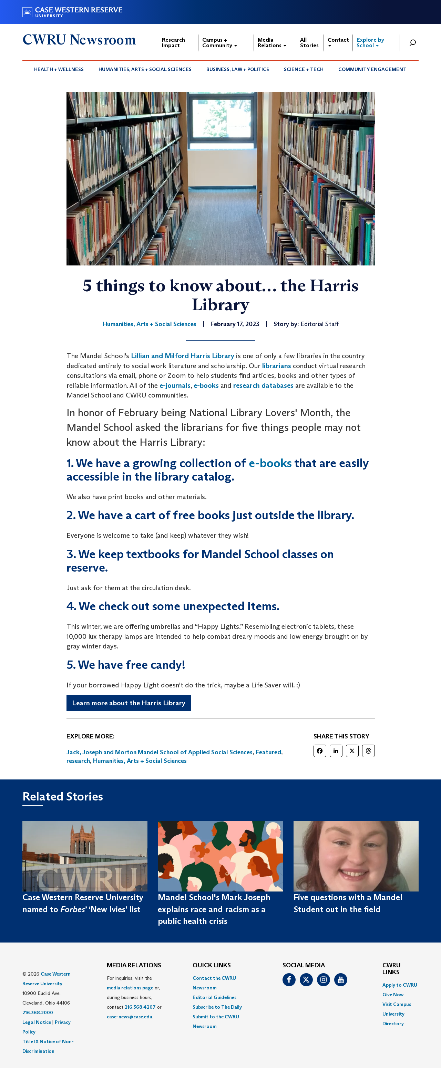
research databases (263, 385)
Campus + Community (219, 43)
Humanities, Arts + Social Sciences (145, 69)
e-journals (175, 385)
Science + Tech (304, 69)
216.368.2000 (37, 1012)
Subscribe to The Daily (217, 1007)
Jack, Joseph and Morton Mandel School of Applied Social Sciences (159, 752)
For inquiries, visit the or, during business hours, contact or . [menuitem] (134, 997)
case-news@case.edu (129, 1017)
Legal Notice (36, 1022)
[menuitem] (59, 69)
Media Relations (272, 43)
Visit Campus (396, 1004)
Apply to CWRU (399, 985)
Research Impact (173, 43)
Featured (268, 752)
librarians (276, 366)
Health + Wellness (59, 69)
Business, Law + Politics (237, 69)
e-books (206, 385)
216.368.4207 (140, 1007)
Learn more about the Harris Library (128, 703)
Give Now (392, 994)
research (78, 761)
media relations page (130, 988)
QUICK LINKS (212, 965)
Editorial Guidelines (214, 997)
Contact (338, 42)
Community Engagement (372, 69)
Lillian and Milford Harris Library (182, 356)
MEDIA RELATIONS (134, 965)
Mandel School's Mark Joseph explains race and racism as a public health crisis (214, 909)
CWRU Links (391, 969)
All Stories (309, 43)
